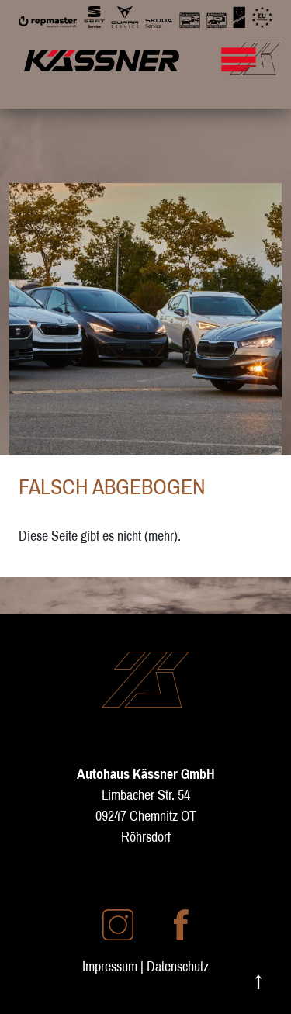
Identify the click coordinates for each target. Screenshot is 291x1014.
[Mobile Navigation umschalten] (257, 51)
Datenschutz (178, 966)
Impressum (109, 966)
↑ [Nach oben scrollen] (258, 980)
